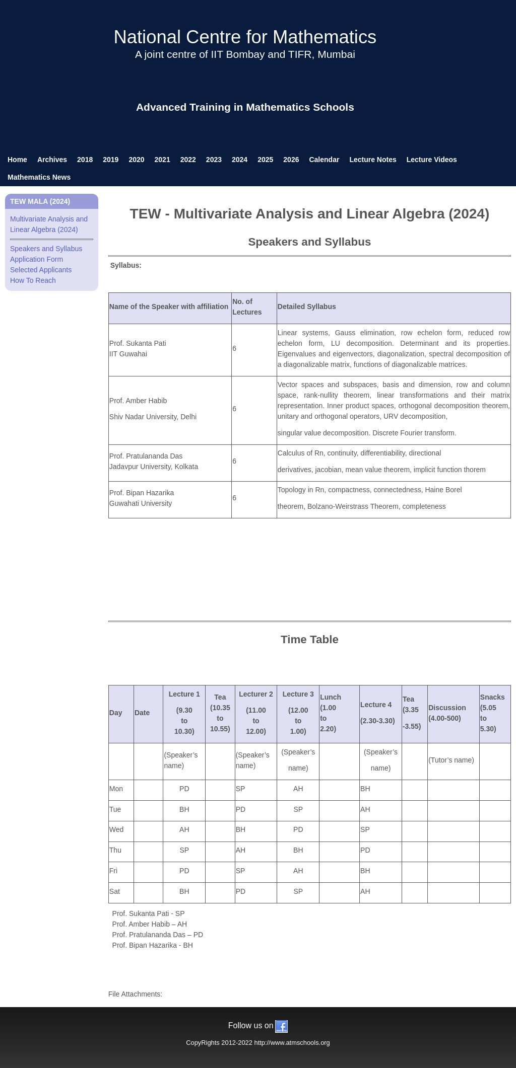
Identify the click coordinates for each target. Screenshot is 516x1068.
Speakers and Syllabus (46, 249)
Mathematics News (39, 177)
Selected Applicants (41, 270)
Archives (52, 160)
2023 (214, 160)
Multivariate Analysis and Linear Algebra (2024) (51, 227)
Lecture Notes (372, 160)
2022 (188, 160)
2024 (239, 160)
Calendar (324, 160)
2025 (265, 160)
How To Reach (33, 280)
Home (17, 160)
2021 (162, 160)
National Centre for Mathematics (244, 37)
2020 (136, 160)
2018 (85, 160)
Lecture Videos (432, 160)
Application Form (36, 259)
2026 (291, 160)
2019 (110, 160)
